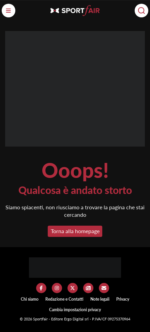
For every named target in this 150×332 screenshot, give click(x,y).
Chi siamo (30, 299)
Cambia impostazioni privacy (75, 309)
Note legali (99, 299)
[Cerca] (141, 10)
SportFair (41, 319)
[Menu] (8, 10)
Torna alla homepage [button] (75, 231)
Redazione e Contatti (64, 299)
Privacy (122, 299)
